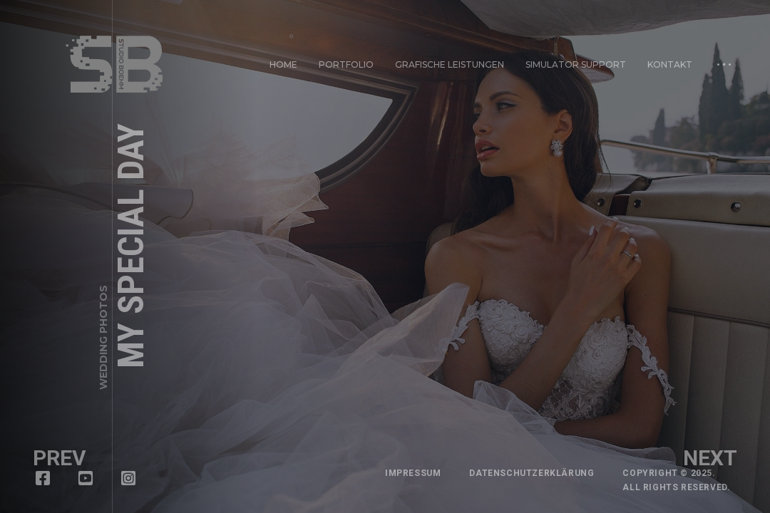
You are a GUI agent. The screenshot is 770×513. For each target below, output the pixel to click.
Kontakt (668, 62)
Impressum (413, 473)
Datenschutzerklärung (531, 473)
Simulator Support (575, 64)
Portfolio (346, 64)
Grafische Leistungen (449, 64)
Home (283, 64)
